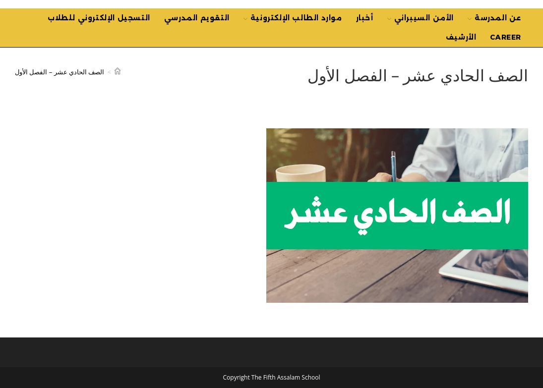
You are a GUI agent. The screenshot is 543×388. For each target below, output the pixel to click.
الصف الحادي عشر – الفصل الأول (59, 71)
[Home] (117, 71)
